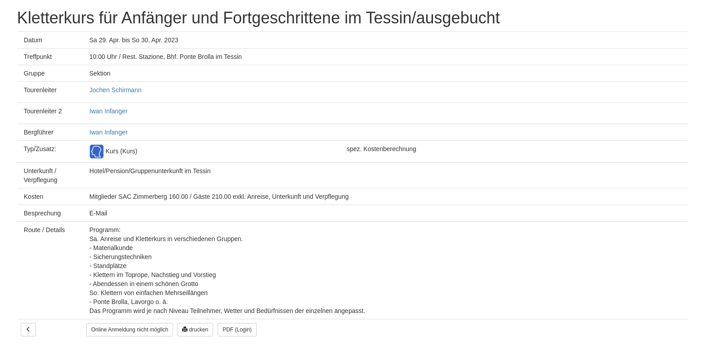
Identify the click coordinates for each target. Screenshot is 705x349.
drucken (195, 330)
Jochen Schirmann (115, 90)
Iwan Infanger (108, 111)
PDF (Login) (237, 330)
